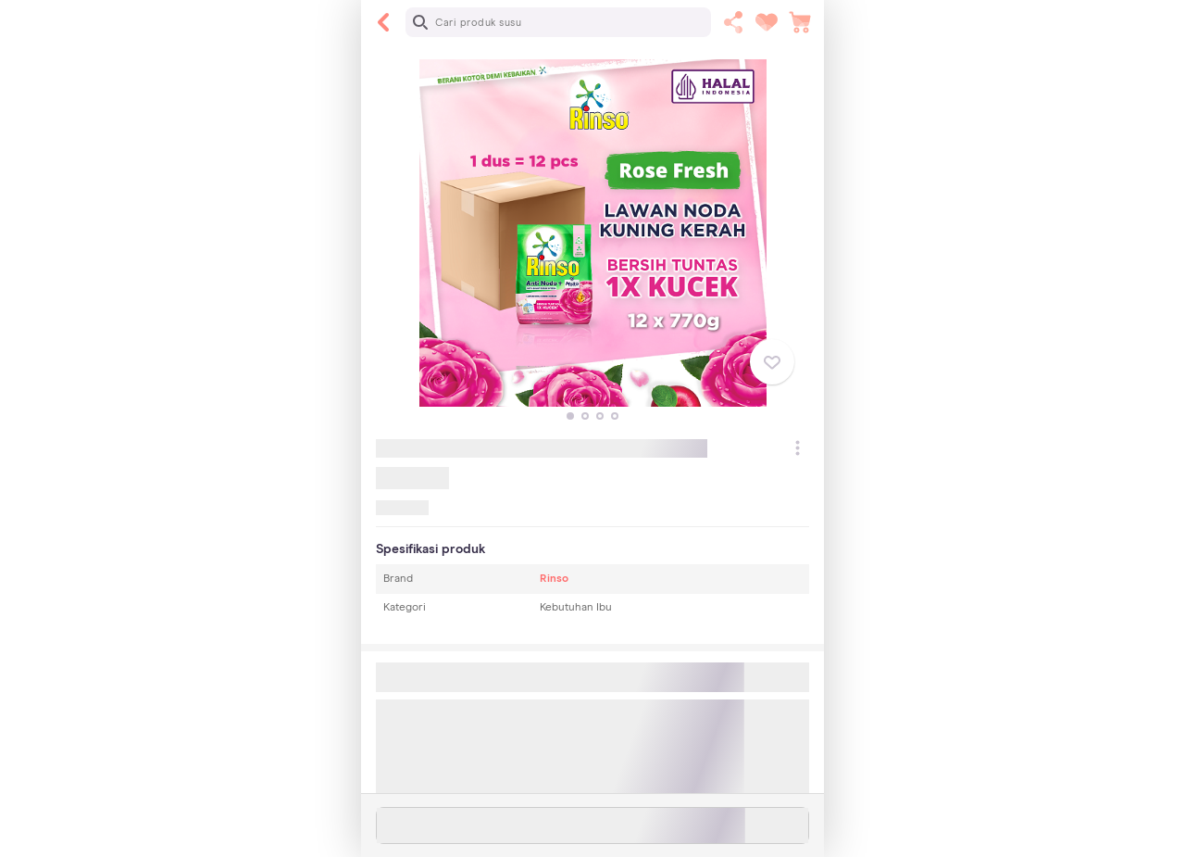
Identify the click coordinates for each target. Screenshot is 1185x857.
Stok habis (593, 825)
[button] (570, 416)
